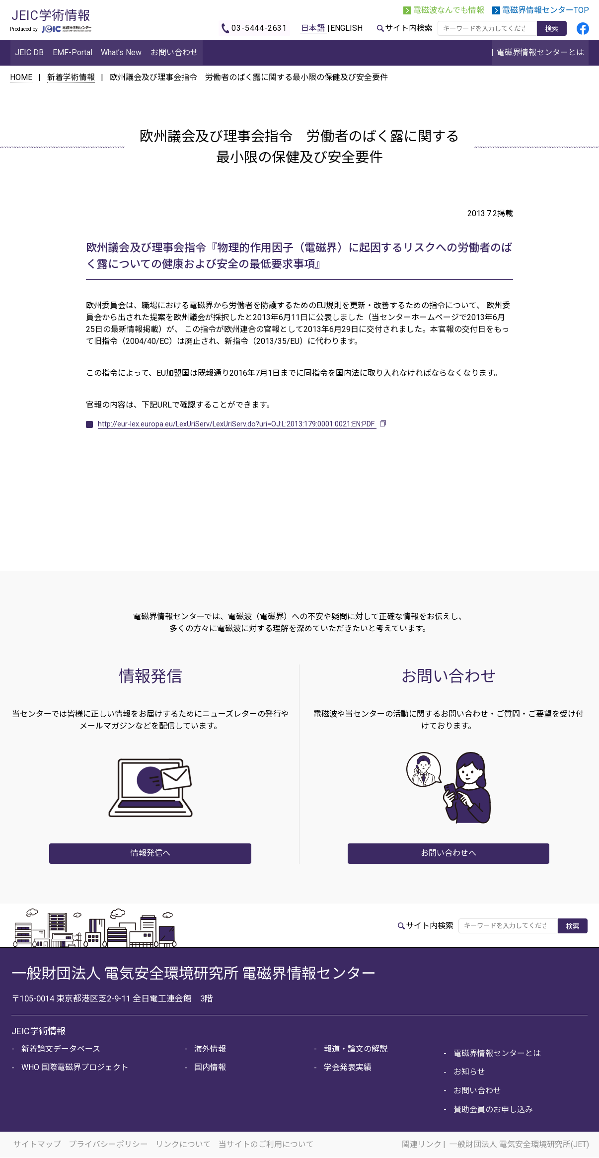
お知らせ (469, 1071)
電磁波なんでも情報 (448, 10)
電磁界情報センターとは (496, 1053)
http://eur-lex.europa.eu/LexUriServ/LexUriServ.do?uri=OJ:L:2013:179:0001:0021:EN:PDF (253, 423)
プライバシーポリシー (109, 1145)
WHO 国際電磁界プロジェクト (74, 1067)
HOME (21, 77)
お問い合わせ (477, 1090)
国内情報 (209, 1067)
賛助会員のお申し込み (492, 1109)
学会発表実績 (347, 1067)
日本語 (313, 28)
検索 (552, 29)
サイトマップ (38, 1145)
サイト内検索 (409, 28)
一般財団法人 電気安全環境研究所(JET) (519, 1145)
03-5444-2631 (259, 28)
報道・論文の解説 (355, 1048)
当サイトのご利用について (268, 1145)
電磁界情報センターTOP (545, 10)
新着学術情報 (71, 77)
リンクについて (185, 1145)
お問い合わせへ (448, 853)
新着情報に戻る (299, 481)
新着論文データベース (60, 1048)
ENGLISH (346, 28)
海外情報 (209, 1048)
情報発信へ (150, 853)
